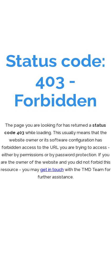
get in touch (52, 169)
